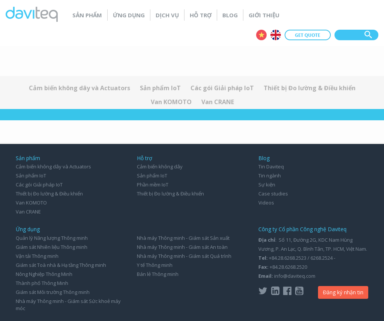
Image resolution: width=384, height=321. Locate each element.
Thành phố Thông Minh (42, 283)
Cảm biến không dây (160, 166)
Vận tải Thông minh (37, 256)
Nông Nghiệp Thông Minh (44, 274)
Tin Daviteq (271, 166)
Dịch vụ (167, 15)
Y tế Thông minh (154, 265)
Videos (266, 202)
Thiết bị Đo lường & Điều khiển (310, 88)
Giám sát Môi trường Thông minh (53, 292)
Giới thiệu (264, 15)
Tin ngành (269, 175)
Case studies (273, 193)
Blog (230, 15)
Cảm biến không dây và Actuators (79, 88)
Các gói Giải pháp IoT (222, 88)
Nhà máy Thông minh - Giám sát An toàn (182, 247)
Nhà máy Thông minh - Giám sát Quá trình (184, 256)
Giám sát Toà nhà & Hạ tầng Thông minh (61, 265)
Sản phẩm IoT (160, 88)
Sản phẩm (87, 15)
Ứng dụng (129, 15)
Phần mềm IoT (152, 184)
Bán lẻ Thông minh (157, 274)
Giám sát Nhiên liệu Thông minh (51, 247)
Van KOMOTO (171, 102)
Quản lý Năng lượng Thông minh (52, 238)
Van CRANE (217, 102)
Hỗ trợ (201, 15)
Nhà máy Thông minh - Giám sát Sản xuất (183, 238)
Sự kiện (266, 184)
